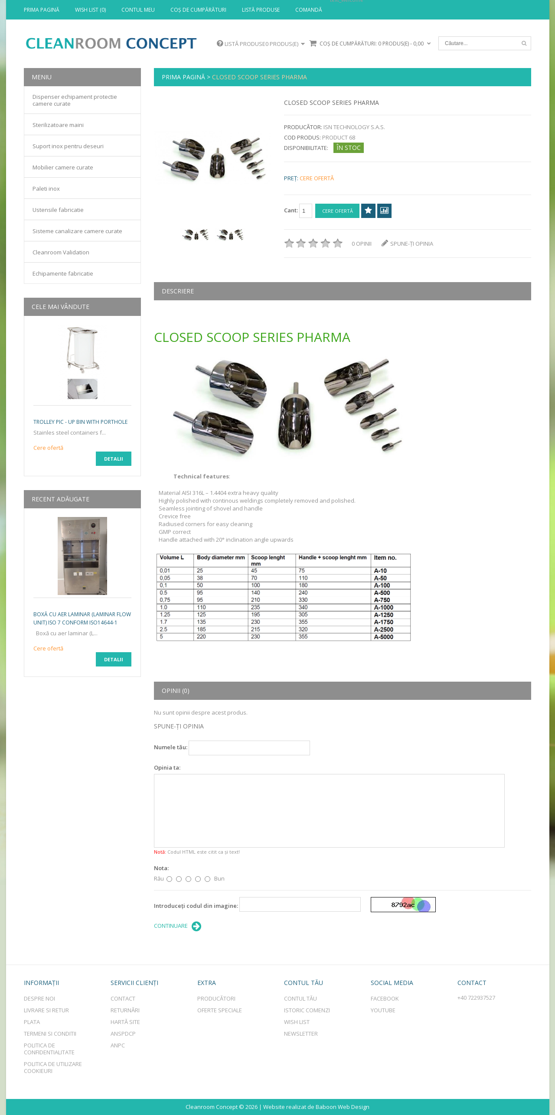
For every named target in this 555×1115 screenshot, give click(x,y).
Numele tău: (170, 747)
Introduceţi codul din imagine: (196, 906)
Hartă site (125, 1022)
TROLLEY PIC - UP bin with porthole (80, 422)
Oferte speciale (219, 1010)
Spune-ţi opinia (407, 243)
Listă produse (261, 10)
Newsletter (301, 1033)
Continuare (177, 926)
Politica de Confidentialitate (49, 1048)
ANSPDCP (123, 1033)
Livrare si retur (46, 1010)
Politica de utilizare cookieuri (53, 1067)
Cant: (298, 211)
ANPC (118, 1045)
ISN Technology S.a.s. (354, 127)
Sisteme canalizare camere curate (77, 231)
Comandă (308, 10)
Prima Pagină (41, 10)
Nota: (161, 868)
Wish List (297, 1022)
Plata (32, 1022)
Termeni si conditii (50, 1033)
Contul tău (300, 998)
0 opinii (362, 243)
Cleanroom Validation (61, 252)
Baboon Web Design (342, 1107)
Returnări (125, 1010)
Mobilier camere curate (63, 167)
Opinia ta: (167, 767)
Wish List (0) (90, 10)
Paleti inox (46, 188)
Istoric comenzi (307, 1010)
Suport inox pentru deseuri (68, 146)
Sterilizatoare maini (58, 125)
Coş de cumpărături (198, 10)
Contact (123, 998)
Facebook (385, 998)
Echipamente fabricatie (63, 273)
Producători (216, 998)
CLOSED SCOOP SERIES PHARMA (259, 77)
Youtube (383, 1010)
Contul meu (138, 10)
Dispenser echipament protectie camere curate (75, 100)
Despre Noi (39, 998)
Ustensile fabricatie (58, 210)
